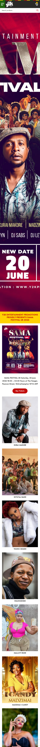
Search (37, 10)
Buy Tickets (20, 391)
